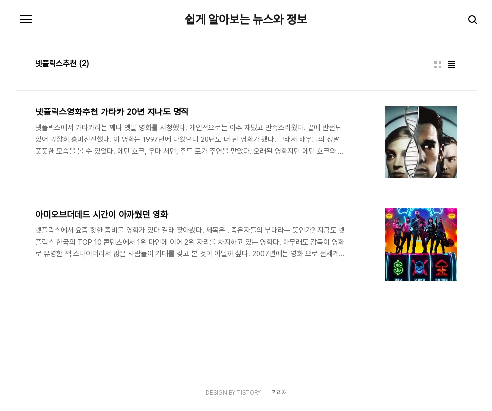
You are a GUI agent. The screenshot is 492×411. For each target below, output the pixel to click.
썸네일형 (437, 65)
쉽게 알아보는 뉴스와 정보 (246, 20)
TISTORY (249, 392)
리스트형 (451, 65)
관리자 (279, 392)
